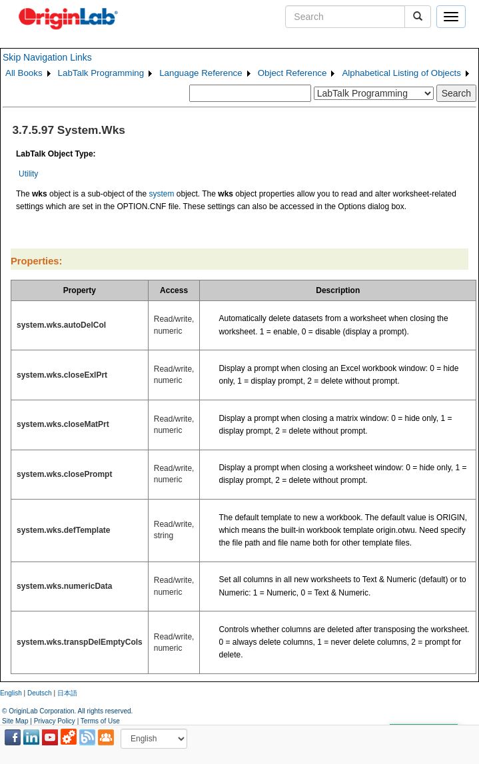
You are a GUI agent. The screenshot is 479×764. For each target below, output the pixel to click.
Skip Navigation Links (47, 57)
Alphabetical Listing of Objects (401, 73)
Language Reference (200, 73)
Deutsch (39, 693)
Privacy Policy (54, 721)
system (161, 193)
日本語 (67, 693)
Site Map (15, 721)
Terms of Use (100, 721)
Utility (28, 174)
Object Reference (292, 73)
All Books (24, 73)
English (11, 693)
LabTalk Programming (101, 73)
